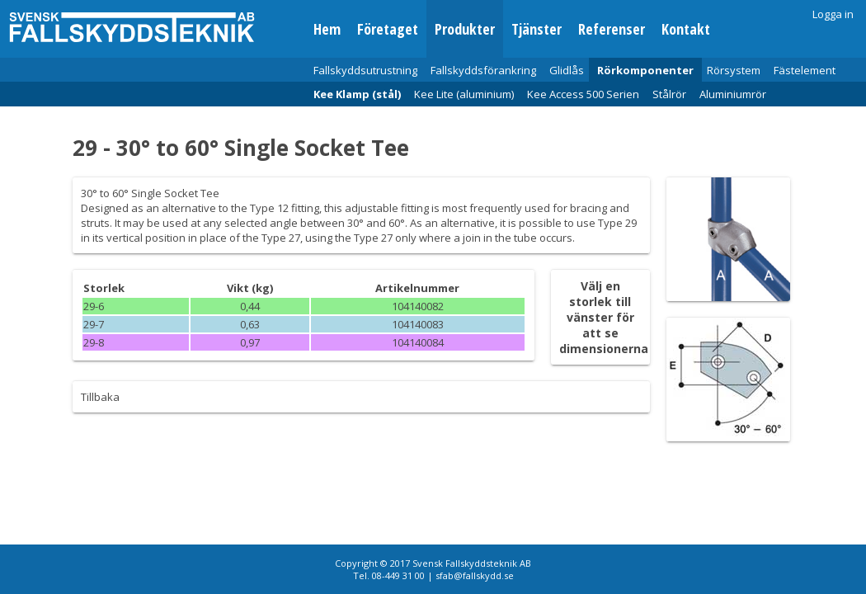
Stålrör (669, 94)
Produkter (465, 29)
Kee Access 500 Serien (583, 94)
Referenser (611, 29)
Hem (327, 29)
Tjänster (536, 29)
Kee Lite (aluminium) (464, 94)
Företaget (387, 29)
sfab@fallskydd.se (474, 575)
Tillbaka (100, 396)
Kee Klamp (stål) (357, 94)
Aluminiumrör (732, 94)
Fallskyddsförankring (483, 70)
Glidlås (566, 70)
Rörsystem (733, 70)
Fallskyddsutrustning (365, 70)
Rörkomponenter (645, 70)
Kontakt (685, 29)
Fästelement (804, 70)
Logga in (833, 14)
